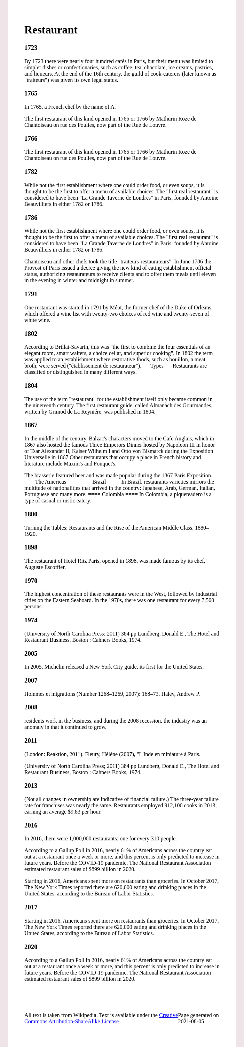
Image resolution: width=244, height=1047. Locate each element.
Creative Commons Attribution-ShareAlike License (101, 1018)
